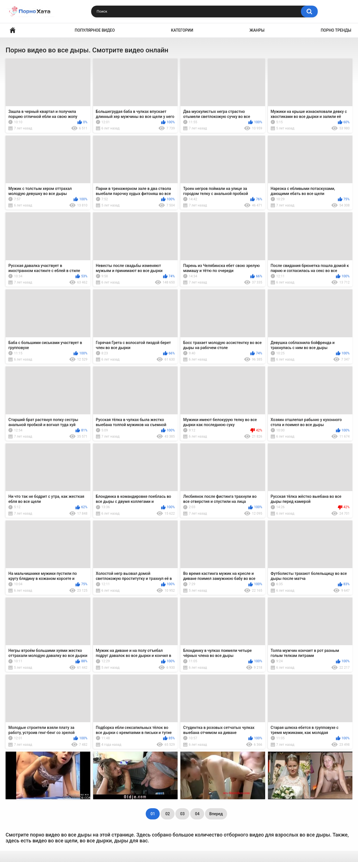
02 (167, 814)
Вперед (216, 814)
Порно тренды (336, 30)
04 (197, 814)
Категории (182, 30)
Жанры (257, 30)
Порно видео (13, 30)
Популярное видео (95, 30)
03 (182, 814)
